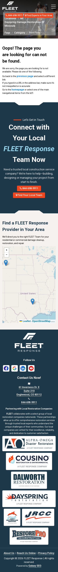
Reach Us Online (26, 553)
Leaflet (25, 321)
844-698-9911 (14, 15)
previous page (25, 76)
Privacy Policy (46, 553)
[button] (6, 263)
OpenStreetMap (41, 321)
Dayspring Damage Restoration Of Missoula (24, 24)
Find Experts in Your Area (38, 15)
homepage (18, 89)
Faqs (7, 32)
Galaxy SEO (34, 565)
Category (19, 32)
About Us (9, 553)
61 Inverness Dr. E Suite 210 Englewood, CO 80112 (29, 391)
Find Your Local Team (29, 195)
